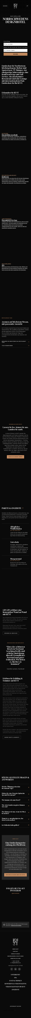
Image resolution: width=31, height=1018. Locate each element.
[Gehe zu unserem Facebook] (11, 969)
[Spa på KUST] (15, 250)
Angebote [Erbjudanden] (15, 990)
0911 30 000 (16, 961)
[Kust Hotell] (15, 6)
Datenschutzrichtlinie (16, 925)
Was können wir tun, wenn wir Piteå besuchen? (14, 812)
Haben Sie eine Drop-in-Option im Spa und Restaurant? (13, 794)
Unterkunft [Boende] (15, 975)
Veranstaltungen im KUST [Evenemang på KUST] (15, 987)
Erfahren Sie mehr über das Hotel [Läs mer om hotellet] (15, 874)
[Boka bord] (15, 345)
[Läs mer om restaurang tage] (15, 342)
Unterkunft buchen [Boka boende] (15, 1006)
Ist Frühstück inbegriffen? (10, 825)
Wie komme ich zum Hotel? (11, 800)
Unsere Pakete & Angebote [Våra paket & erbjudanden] (11, 737)
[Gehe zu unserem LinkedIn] (15, 969)
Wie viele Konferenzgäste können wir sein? (13, 806)
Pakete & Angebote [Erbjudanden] (12, 508)
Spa (15, 978)
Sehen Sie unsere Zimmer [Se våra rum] (15, 456)
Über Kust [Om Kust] (15, 949)
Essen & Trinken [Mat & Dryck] (15, 981)
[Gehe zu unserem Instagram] (19, 969)
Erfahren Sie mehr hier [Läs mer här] (10, 633)
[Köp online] (15, 119)
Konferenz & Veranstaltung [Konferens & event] (15, 984)
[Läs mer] (15, 206)
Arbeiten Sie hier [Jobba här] (15, 958)
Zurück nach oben (9, 1010)
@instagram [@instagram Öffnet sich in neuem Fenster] (15, 893)
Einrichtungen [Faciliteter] (15, 953)
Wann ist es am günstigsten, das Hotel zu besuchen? (12, 819)
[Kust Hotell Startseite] (15, 942)
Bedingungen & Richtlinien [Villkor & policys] (15, 956)
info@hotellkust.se (16, 962)
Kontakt (15, 951)
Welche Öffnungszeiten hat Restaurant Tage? (11, 787)
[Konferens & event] (15, 162)
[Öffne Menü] (5, 6)
